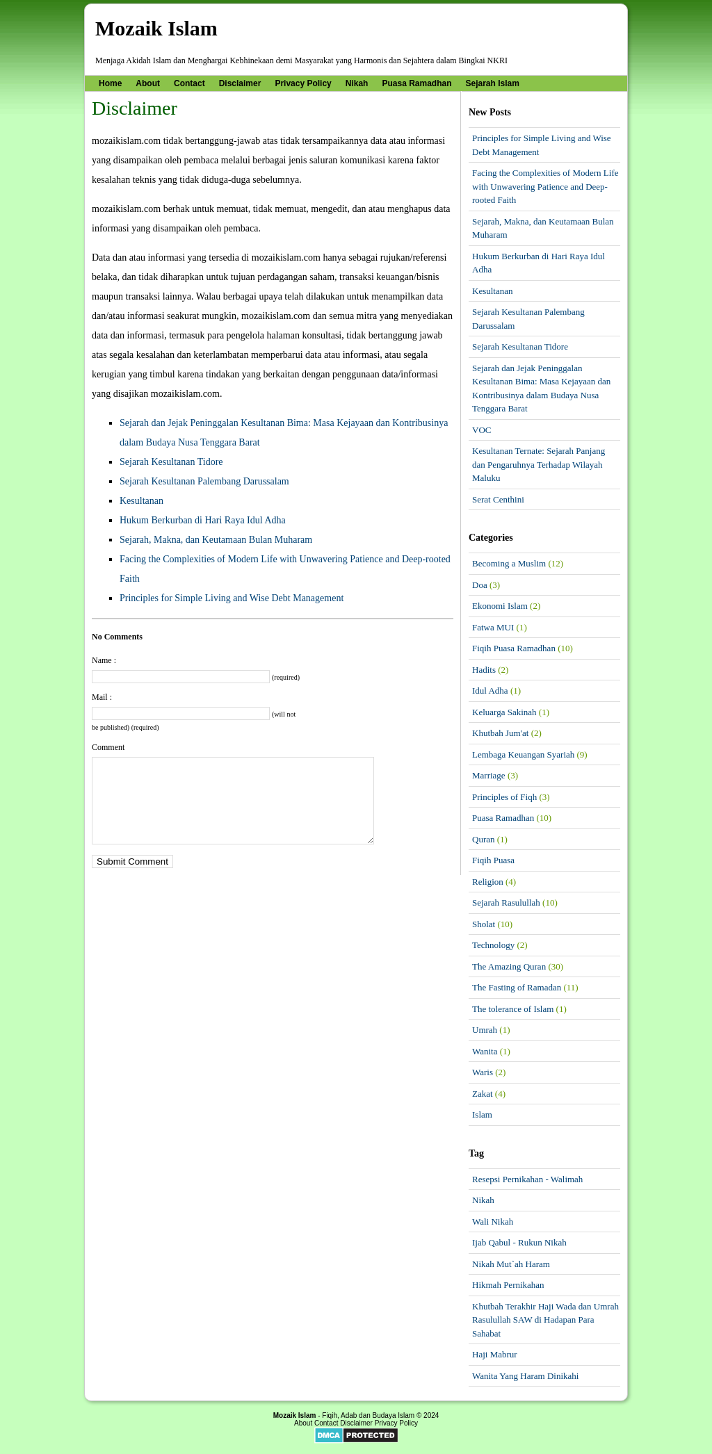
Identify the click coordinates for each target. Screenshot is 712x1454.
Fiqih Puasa (493, 860)
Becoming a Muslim (509, 563)
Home (110, 83)
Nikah (357, 83)
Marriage (488, 775)
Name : (104, 660)
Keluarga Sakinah (504, 712)
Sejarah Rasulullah (506, 902)
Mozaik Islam (156, 28)
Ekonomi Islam (500, 606)
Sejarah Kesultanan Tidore (171, 462)
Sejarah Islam (492, 83)
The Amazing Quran (509, 966)
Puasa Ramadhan (416, 83)
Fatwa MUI (493, 627)
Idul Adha (490, 690)
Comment (108, 747)
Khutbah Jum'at (500, 733)
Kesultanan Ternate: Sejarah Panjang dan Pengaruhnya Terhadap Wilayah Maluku (538, 464)
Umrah (484, 1029)
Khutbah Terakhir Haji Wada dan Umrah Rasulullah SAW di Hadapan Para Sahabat (545, 1320)
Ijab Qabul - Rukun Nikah (519, 1242)
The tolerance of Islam (512, 1009)
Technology (493, 945)
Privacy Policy (303, 83)
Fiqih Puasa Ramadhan (514, 648)
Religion (487, 881)
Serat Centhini (498, 499)
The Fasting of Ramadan (516, 987)
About (148, 83)
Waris (482, 1072)
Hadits (484, 669)
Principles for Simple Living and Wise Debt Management (231, 598)
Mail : (102, 697)
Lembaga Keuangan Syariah (523, 754)
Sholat (483, 924)
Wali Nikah (492, 1221)
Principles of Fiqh (504, 797)
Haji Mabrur (494, 1354)
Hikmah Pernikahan (508, 1285)
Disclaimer (240, 83)
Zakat (482, 1093)
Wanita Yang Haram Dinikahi (525, 1376)
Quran (483, 839)
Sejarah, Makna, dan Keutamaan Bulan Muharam (216, 539)
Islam (482, 1114)
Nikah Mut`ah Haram (511, 1264)
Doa (479, 585)
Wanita (485, 1051)
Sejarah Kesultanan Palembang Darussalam (204, 481)
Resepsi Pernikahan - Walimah (527, 1179)
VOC (481, 430)
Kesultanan (141, 501)
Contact (189, 83)
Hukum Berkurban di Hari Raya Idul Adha (203, 520)
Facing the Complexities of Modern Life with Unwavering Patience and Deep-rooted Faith (545, 186)
